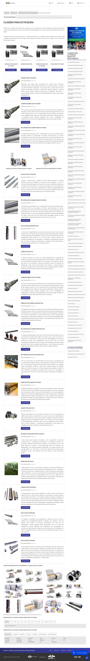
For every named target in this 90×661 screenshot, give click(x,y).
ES (18, 621)
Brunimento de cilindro (73, 236)
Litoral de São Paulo (52, 634)
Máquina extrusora (72, 357)
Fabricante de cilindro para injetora (76, 275)
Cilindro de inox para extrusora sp (76, 159)
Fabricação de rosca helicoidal (75, 291)
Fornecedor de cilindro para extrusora (74, 93)
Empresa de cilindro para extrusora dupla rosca (76, 216)
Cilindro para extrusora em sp (75, 111)
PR (25, 621)
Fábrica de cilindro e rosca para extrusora (43, 17)
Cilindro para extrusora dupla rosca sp (76, 203)
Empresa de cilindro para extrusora (76, 86)
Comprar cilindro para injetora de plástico (76, 262)
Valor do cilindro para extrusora (75, 108)
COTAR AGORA (11, 70)
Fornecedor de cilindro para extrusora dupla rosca (74, 224)
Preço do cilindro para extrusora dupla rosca (76, 232)
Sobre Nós (61, 3)
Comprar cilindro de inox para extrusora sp (75, 188)
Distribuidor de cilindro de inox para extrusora (76, 179)
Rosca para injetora (72, 322)
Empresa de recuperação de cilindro (76, 269)
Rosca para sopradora (73, 331)
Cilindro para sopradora (73, 255)
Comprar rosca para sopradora (75, 285)
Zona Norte (15, 634)
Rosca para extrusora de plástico (76, 319)
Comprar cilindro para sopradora (76, 266)
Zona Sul (28, 634)
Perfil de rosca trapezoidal (74, 300)
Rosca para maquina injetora (74, 328)
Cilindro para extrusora (73, 62)
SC (28, 621)
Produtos (81, 3)
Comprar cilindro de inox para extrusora (75, 75)
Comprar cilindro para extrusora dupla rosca (76, 207)
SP (21, 621)
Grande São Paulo (42, 634)
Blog (71, 3)
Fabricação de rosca (72, 288)
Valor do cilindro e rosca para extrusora (75, 139)
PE (35, 621)
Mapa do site (70, 650)
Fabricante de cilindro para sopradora (74, 278)
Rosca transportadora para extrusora (74, 341)
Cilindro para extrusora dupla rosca (76, 200)
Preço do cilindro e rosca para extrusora (75, 118)
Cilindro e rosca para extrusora (75, 65)
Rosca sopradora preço (73, 337)
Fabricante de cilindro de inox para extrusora (62, 17)
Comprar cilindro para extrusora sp (76, 78)
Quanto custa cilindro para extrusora (74, 105)
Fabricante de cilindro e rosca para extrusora (76, 127)
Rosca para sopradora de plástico (76, 334)
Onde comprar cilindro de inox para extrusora (76, 192)
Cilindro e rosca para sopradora (75, 243)
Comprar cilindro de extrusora (75, 68)
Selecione (7, 621)
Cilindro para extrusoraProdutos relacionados (72, 56)
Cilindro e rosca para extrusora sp (76, 114)
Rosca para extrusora (73, 316)
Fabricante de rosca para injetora (76, 297)
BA (39, 621)
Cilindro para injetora (73, 249)
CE (42, 621)
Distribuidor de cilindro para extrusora (74, 98)
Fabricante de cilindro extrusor (75, 272)
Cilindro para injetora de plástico (76, 252)
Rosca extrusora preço (73, 309)
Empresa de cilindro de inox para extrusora (24, 17)
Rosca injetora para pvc (73, 313)
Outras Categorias (74, 347)
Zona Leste (35, 634)
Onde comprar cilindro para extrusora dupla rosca (74, 212)
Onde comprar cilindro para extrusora (74, 82)
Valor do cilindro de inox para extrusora (75, 196)
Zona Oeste (22, 634)
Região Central (8, 634)
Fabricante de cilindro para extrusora (74, 89)
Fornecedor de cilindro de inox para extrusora (76, 175)
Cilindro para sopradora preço (75, 258)
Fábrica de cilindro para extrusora (76, 101)
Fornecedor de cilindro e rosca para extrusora (76, 135)
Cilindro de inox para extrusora (75, 71)
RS (32, 621)
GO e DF (46, 621)
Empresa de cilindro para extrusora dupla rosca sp (76, 228)
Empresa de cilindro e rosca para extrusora (75, 156)
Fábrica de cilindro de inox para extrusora (75, 167)
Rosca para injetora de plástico (75, 325)
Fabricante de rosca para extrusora (76, 294)
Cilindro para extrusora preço (75, 246)
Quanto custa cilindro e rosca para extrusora (76, 143)
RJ (11, 621)
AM (51, 621)
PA (54, 621)
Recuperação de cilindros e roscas (76, 354)
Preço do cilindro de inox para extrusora (75, 184)
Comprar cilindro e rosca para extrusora (75, 147)
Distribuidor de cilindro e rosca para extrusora (76, 131)
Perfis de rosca (71, 303)
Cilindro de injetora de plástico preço (75, 240)
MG (15, 621)
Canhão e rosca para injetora (75, 282)
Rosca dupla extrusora (73, 306)
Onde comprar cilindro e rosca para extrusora (76, 151)
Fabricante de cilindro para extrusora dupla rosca (74, 220)
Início (51, 3)
